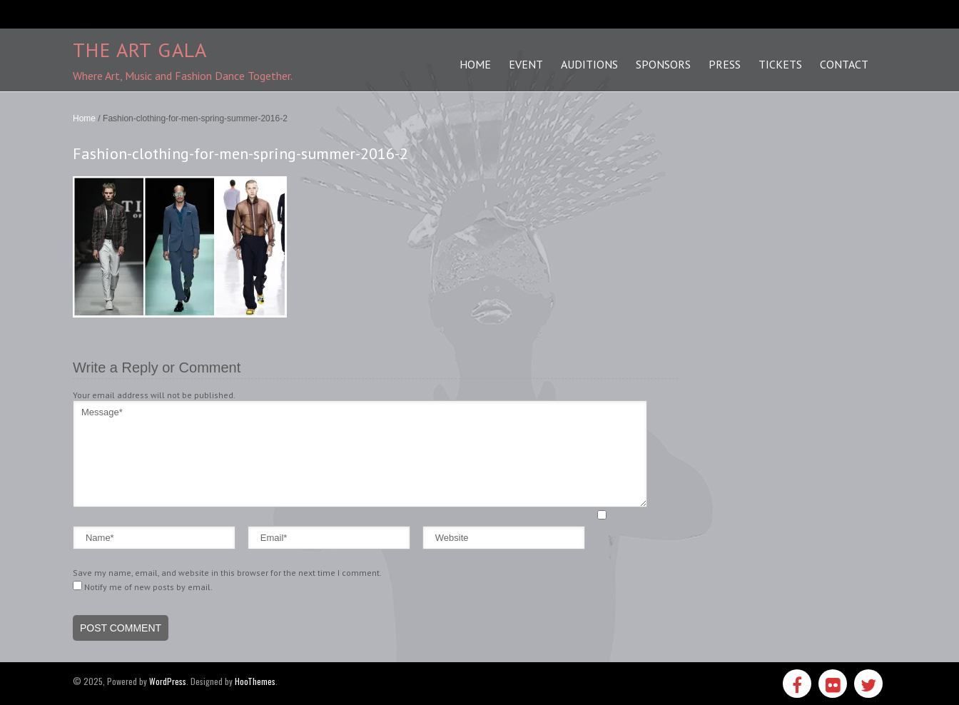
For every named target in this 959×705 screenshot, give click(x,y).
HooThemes (255, 681)
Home (84, 118)
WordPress (167, 681)
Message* (360, 453)
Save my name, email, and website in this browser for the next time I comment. (227, 572)
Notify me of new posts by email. (148, 587)
